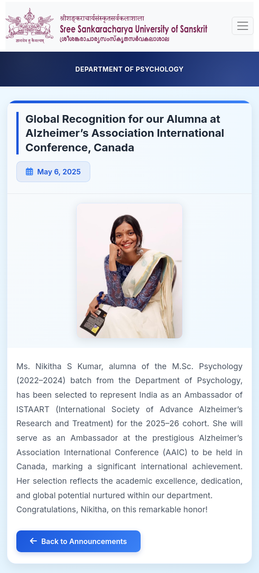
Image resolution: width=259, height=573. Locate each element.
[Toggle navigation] (243, 26)
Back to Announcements (78, 541)
